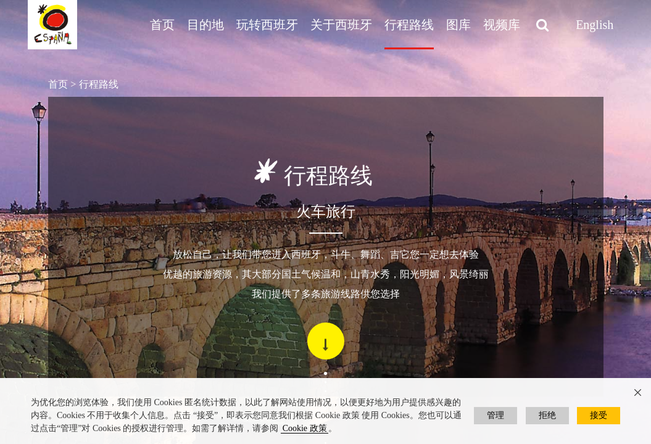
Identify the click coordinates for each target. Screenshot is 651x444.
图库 (458, 24)
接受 (598, 415)
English (594, 24)
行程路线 (409, 24)
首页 (162, 24)
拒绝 (547, 415)
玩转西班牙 (267, 24)
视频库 (501, 24)
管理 (495, 415)
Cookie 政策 (305, 428)
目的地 (205, 24)
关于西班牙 (341, 24)
